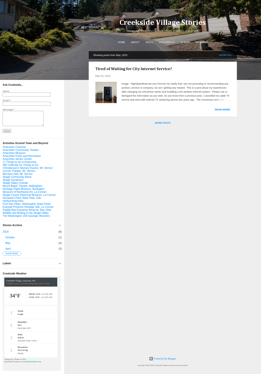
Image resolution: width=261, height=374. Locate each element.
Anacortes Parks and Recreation (22, 156)
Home (121, 42)
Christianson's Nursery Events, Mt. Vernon (28, 168)
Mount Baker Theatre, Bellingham (22, 186)
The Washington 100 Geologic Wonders (26, 215)
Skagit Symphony (13, 180)
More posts (162, 123)
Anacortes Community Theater (21, 150)
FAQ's (149, 42)
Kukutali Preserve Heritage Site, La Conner (28, 206)
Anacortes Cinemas (14, 147)
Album (185, 42)
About (135, 42)
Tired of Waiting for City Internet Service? (133, 69)
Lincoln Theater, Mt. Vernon (19, 171)
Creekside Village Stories (163, 22)
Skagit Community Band (17, 177)
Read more (222, 109)
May (7, 243)
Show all (225, 55)
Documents (167, 42)
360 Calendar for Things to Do (20, 165)
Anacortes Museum (14, 153)
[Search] (235, 9)
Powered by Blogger (162, 358)
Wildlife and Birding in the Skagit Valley (26, 212)
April (8, 248)
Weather (202, 42)
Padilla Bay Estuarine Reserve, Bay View (27, 209)
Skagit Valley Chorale (15, 183)
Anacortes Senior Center (17, 159)
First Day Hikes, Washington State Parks (27, 203)
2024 (6, 231)
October (10, 237)
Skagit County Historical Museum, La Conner (29, 194)
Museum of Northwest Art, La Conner (24, 191)
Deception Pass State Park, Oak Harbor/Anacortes (22, 199)
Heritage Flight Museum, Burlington (23, 188)
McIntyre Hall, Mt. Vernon (18, 174)
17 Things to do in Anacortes (19, 162)
